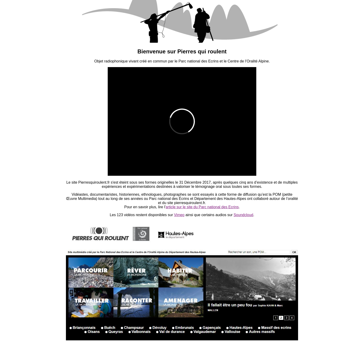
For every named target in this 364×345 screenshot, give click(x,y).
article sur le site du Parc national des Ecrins (202, 207)
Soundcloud (243, 215)
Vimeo (179, 215)
